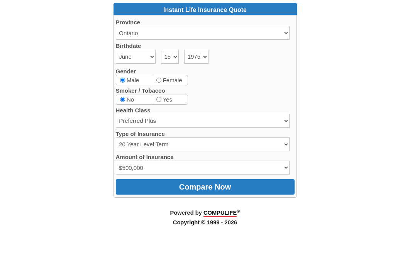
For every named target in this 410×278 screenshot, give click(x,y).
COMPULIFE (220, 213)
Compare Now (205, 187)
